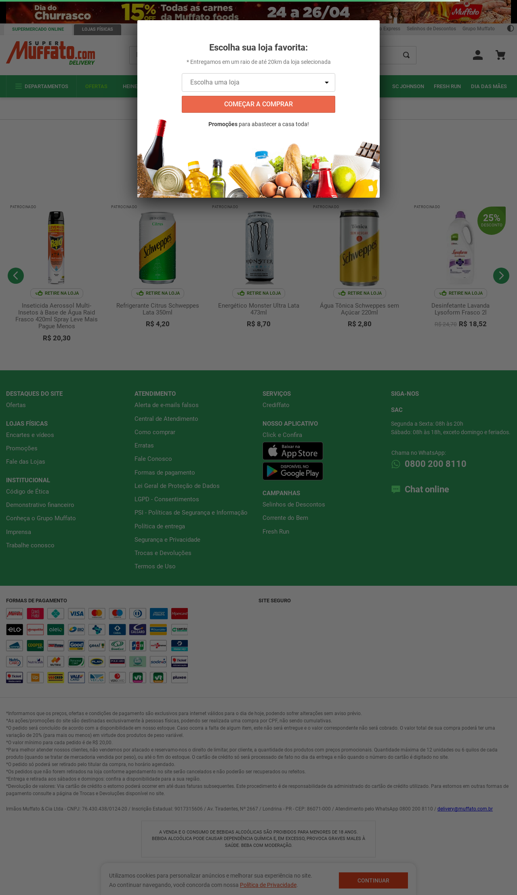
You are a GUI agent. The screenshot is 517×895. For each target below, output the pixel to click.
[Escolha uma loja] (258, 82)
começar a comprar (258, 104)
